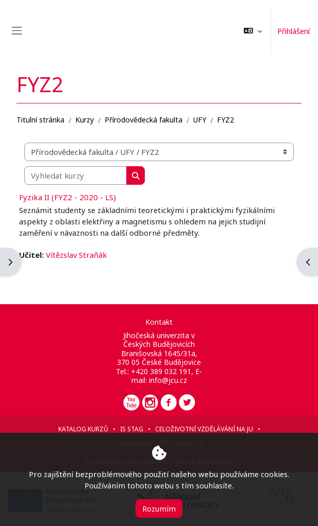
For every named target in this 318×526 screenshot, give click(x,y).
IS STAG (131, 429)
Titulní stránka (40, 120)
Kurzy (84, 120)
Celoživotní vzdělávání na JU (204, 429)
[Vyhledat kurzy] (75, 175)
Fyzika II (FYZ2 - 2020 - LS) (67, 197)
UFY (199, 120)
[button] (250, 31)
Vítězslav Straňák (76, 255)
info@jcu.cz (168, 380)
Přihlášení (292, 31)
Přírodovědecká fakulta (143, 120)
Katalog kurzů (83, 429)
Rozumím (159, 508)
